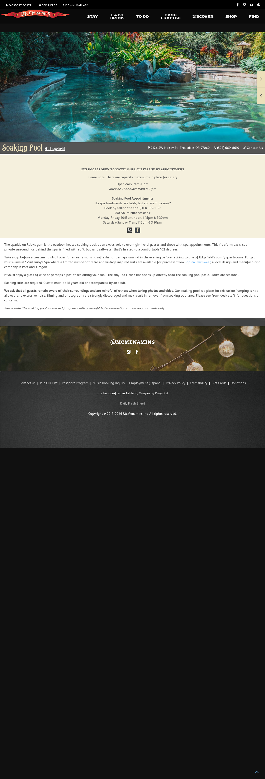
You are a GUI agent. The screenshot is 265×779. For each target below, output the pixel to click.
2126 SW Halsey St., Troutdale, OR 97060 (179, 147)
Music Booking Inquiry (109, 383)
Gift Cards (219, 383)
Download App (75, 5)
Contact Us (253, 147)
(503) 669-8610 (226, 147)
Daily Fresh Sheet (132, 403)
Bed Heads (48, 5)
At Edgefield (55, 148)
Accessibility (198, 383)
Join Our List (49, 383)
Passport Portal (19, 5)
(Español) (155, 383)
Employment (138, 383)
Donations (238, 383)
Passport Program (75, 383)
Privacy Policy (175, 383)
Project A (161, 393)
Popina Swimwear (197, 262)
